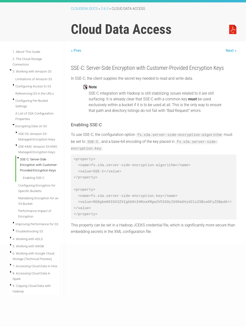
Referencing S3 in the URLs (34, 93)
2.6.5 (104, 9)
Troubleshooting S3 (29, 231)
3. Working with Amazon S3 (31, 71)
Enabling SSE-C (33, 178)
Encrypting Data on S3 (31, 126)
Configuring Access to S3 (33, 86)
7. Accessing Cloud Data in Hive (34, 266)
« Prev (76, 50)
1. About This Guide (26, 52)
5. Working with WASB (28, 246)
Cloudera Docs (84, 9)
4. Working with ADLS (27, 239)
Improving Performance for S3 (36, 224)
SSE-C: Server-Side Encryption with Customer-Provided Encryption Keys (39, 164)
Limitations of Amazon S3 (33, 79)
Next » (231, 50)
